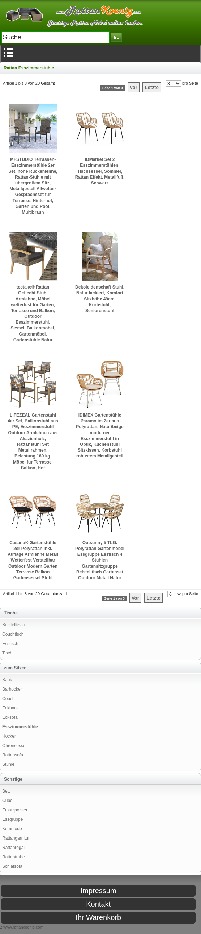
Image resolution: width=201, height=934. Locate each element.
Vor (133, 87)
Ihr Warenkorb (98, 917)
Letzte (152, 87)
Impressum (98, 891)
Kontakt (98, 904)
